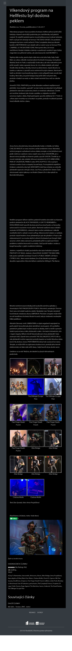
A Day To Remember (15, 576)
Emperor (24, 581)
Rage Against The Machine (30, 586)
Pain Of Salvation (23, 583)
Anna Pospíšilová (56, 576)
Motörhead (13, 583)
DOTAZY (40, 612)
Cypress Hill (53, 578)
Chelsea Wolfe (38, 578)
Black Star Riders (27, 578)
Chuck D (46, 578)
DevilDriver (17, 581)
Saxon (41, 586)
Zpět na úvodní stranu (15, 559)
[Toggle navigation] (5, 3)
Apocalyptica (12, 578)
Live (17, 27)
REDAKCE (32, 612)
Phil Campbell (42, 583)
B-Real (19, 578)
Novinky (23, 27)
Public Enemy (16, 586)
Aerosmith (25, 576)
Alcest (39, 576)
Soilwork (47, 586)
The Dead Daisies (56, 586)
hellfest (47, 581)
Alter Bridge (46, 576)
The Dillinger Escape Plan (16, 588)
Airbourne (33, 576)
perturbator (33, 583)
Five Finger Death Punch (36, 581)
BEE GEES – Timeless (14, 607)
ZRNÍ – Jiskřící (25, 607)
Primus (49, 583)
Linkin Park (53, 581)
